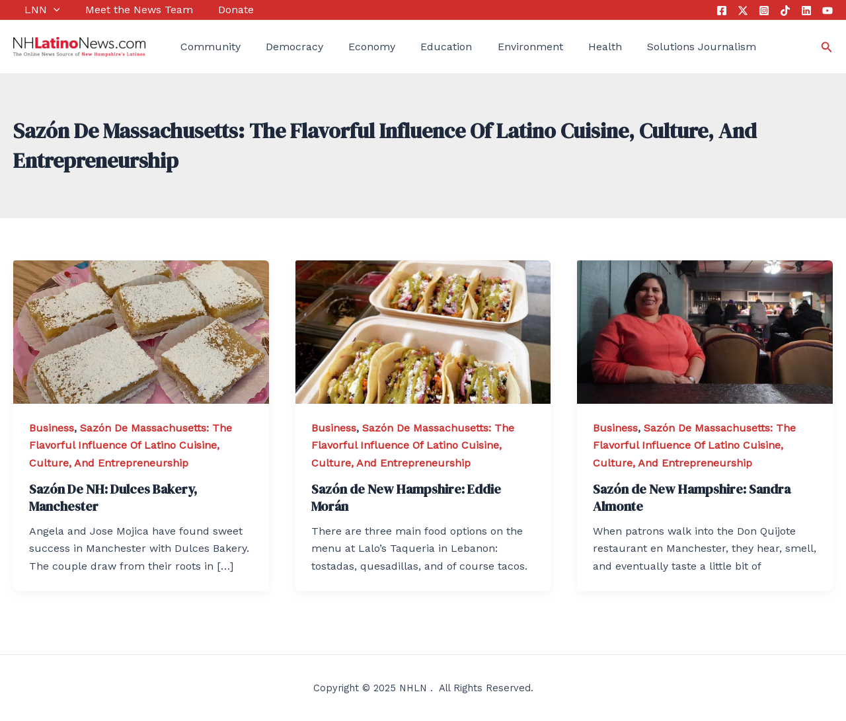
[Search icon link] (827, 47)
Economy (349, 46)
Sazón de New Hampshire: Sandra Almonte (691, 497)
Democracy (278, 46)
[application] (42, 10)
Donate (213, 9)
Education (418, 46)
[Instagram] (764, 10)
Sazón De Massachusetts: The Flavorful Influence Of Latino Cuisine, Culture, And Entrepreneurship (130, 445)
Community (199, 46)
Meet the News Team (122, 9)
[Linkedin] (806, 10)
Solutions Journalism (656, 46)
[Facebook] (721, 10)
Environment (496, 46)
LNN (31, 10)
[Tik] (785, 10)
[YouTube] (827, 10)
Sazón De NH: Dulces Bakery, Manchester (113, 497)
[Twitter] (743, 10)
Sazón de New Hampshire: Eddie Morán (406, 497)
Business (51, 428)
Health (565, 46)
